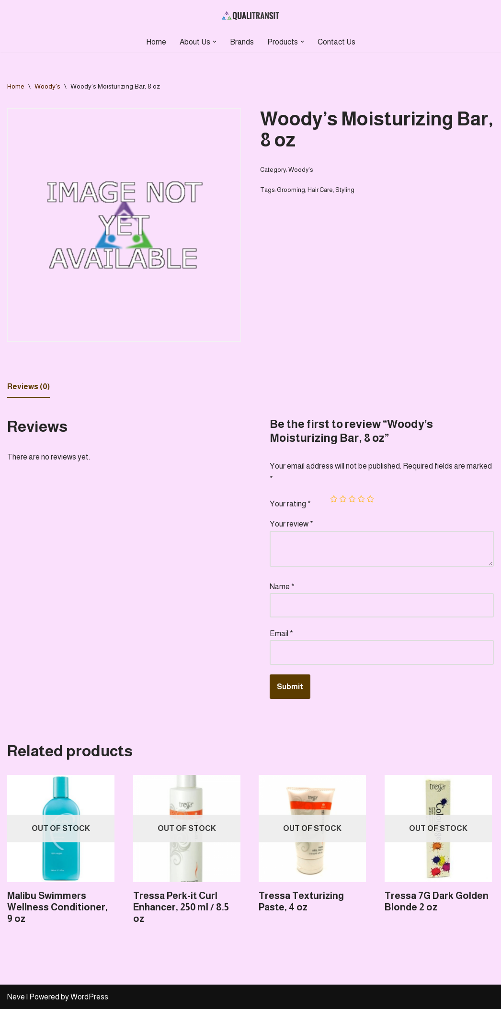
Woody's (47, 86)
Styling (344, 189)
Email (281, 633)
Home (156, 42)
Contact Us (336, 42)
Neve (16, 997)
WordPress (89, 997)
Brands (242, 42)
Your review (291, 524)
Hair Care (320, 189)
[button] (214, 42)
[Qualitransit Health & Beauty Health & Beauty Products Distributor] (250, 16)
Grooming (291, 189)
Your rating (290, 504)
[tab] (28, 387)
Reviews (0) (28, 386)
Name (282, 587)
